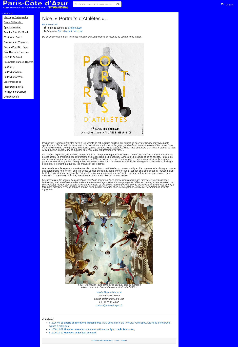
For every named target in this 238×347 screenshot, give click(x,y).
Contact (228, 4)
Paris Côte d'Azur (35, 4)
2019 (78, 27)
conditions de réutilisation (102, 340)
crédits (124, 340)
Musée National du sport (109, 292)
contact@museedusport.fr (109, 305)
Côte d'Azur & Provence (70, 31)
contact (117, 340)
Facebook (53, 24)
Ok (117, 4)
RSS (44, 24)
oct (72, 27)
